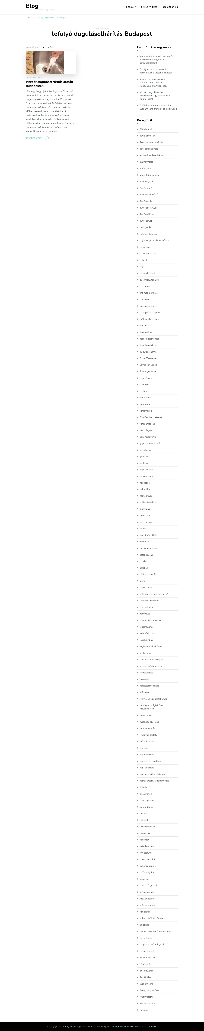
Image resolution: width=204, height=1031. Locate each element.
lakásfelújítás (147, 626)
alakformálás (146, 161)
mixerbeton (146, 715)
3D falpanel (146, 129)
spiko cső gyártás (149, 885)
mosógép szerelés (149, 721)
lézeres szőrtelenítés (151, 666)
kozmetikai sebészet (150, 620)
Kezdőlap (130, 7)
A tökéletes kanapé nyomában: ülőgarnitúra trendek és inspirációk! (158, 107)
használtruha (146, 476)
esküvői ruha (146, 378)
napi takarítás (147, 767)
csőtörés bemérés (149, 319)
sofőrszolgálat (147, 872)
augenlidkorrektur (149, 175)
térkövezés (145, 964)
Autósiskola (146, 201)
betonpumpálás (148, 253)
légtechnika (146, 653)
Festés (143, 391)
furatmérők (146, 410)
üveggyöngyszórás (149, 990)
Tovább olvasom (34, 138)
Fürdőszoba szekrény (151, 417)
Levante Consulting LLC (152, 659)
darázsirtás (145, 325)
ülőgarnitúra (146, 983)
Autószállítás (147, 214)
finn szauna (145, 397)
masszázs (144, 679)
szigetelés (145, 911)
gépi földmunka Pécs (151, 443)
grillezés (144, 456)
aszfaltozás (145, 168)
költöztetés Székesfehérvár (154, 594)
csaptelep (145, 299)
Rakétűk (144, 820)
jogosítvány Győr (148, 535)
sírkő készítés (147, 846)
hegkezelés (146, 482)
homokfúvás (146, 495)
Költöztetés (146, 587)
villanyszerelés (147, 1003)
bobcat (143, 260)
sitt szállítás (146, 852)
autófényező (146, 181)
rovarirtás (145, 833)
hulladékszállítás (149, 502)
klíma (142, 581)
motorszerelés (147, 728)
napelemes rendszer (150, 761)
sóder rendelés (148, 865)
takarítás (144, 924)
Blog (32, 6)
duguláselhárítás (149, 351)
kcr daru (144, 561)
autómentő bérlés (149, 194)
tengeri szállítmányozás (152, 944)
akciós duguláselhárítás (152, 155)
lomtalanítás (146, 672)
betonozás (145, 247)
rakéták (144, 813)
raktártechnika (147, 826)
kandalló (144, 541)
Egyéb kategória (148, 364)
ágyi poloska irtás (149, 148)
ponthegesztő (147, 800)
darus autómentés (149, 338)
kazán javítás (146, 554)
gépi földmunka (148, 436)
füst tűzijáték (147, 430)
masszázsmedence (149, 685)
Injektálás (145, 508)
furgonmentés (147, 423)
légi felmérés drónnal (151, 646)
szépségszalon (147, 905)
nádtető (144, 748)
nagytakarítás (147, 754)
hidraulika (145, 489)
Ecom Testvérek (148, 358)
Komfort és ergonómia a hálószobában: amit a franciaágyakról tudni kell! (153, 82)
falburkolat (146, 384)
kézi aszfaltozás (148, 574)
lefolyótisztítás (147, 633)
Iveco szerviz (146, 522)
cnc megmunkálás (149, 292)
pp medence (146, 807)
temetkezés (146, 938)
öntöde (143, 787)
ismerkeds (145, 515)
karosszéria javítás (149, 548)
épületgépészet (148, 371)
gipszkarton (146, 450)
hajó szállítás (146, 469)
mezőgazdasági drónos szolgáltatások (152, 707)
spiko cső (144, 879)
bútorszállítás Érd (149, 279)
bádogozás (145, 227)
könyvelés (145, 613)
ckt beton (145, 286)
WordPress (151, 1026)
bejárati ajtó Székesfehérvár (154, 240)
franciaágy (145, 404)
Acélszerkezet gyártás (151, 142)
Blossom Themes (126, 1026)
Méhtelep (145, 692)
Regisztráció (170, 7)
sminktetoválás (148, 859)
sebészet (144, 839)
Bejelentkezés (149, 7)
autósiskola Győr (148, 207)
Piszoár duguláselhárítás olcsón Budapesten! (49, 84)
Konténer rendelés (150, 600)
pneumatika (146, 793)
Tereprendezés (148, 957)
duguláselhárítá (35, 78)
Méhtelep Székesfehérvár (153, 698)
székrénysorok (147, 892)
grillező (144, 463)
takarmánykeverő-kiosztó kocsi (156, 931)
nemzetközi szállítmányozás (154, 780)
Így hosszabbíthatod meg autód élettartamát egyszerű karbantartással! (157, 59)
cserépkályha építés (150, 312)
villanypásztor (147, 996)
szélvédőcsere (147, 898)
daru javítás (146, 332)
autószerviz (146, 220)
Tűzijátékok (146, 977)
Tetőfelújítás (146, 970)
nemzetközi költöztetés (152, 774)
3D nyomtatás (147, 135)
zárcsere (144, 1010)
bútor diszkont (147, 273)
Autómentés (146, 188)
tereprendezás (147, 951)
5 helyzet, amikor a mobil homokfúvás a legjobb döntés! (156, 71)
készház (144, 567)
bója (142, 266)
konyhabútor (146, 607)
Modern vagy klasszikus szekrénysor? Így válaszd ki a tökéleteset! (155, 95)
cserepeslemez (147, 306)
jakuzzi (143, 528)
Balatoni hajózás (148, 234)
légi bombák (146, 639)
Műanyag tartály (148, 734)
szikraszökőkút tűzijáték (152, 918)
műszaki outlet (147, 741)
